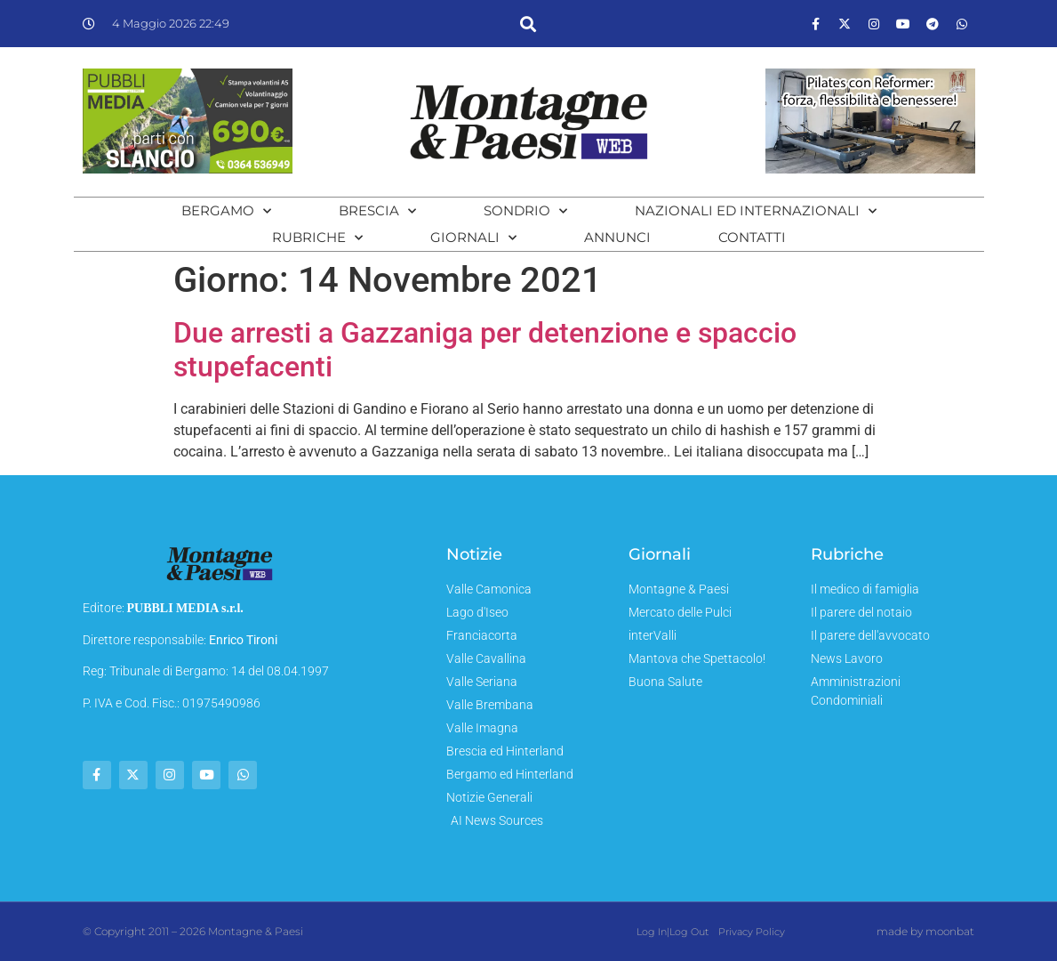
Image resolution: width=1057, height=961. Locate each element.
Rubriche (317, 237)
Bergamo (226, 211)
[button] (528, 23)
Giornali (473, 237)
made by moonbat (925, 931)
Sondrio (525, 211)
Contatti (752, 237)
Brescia (377, 211)
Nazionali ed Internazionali (756, 211)
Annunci (617, 237)
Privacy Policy (750, 931)
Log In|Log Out (673, 931)
